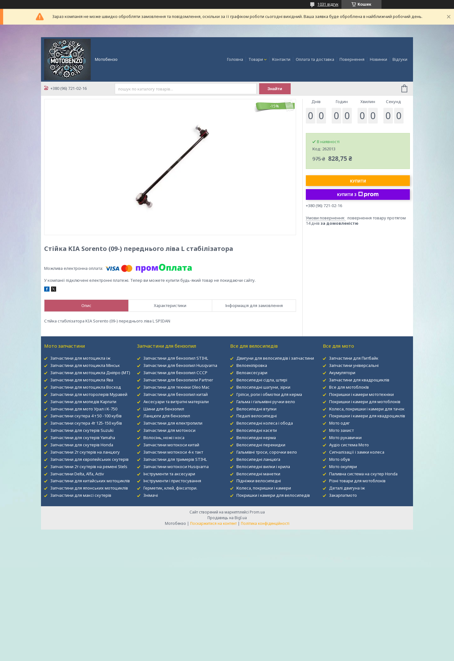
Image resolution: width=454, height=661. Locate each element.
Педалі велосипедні (256, 416)
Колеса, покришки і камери (263, 488)
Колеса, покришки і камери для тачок (367, 409)
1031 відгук (327, 4)
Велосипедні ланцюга (258, 459)
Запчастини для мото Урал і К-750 (83, 409)
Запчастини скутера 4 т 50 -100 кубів (86, 416)
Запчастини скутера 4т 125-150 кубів (86, 423)
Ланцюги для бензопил (166, 416)
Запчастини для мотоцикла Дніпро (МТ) (90, 372)
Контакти (281, 59)
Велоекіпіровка (251, 365)
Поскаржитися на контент (213, 523)
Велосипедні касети (256, 430)
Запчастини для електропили (172, 423)
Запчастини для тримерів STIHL (175, 459)
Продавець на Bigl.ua (227, 517)
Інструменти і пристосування (172, 481)
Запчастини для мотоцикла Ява (81, 380)
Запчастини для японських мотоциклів (89, 488)
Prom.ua (257, 512)
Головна (235, 59)
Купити (358, 181)
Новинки (378, 59)
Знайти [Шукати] (274, 88)
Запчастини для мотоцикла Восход (85, 387)
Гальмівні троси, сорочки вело (266, 452)
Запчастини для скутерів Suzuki (82, 430)
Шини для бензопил (163, 409)
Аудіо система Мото (349, 445)
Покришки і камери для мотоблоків (364, 401)
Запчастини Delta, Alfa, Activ (77, 474)
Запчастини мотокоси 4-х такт (173, 452)
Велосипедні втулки (256, 409)
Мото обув (339, 459)
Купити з (358, 194)
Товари (255, 59)
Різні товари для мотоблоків (357, 481)
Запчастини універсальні (354, 365)
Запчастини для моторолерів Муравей (88, 394)
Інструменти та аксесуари (169, 474)
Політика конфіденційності (265, 523)
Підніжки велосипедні (258, 481)
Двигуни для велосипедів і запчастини (275, 358)
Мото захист (341, 430)
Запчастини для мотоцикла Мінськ (85, 365)
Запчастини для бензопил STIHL (175, 358)
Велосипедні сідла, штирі (261, 380)
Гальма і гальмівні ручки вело (265, 401)
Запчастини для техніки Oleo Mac (176, 387)
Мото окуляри (343, 466)
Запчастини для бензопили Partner (178, 380)
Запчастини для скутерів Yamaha (82, 437)
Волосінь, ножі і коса (163, 437)
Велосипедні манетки (258, 474)
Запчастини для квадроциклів (359, 380)
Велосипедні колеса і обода (264, 423)
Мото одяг (339, 423)
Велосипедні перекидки (260, 445)
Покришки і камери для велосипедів (273, 495)
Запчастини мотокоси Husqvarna (176, 466)
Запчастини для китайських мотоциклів (90, 481)
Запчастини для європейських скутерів (89, 459)
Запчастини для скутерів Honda (81, 445)
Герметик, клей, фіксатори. (170, 488)
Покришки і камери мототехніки (361, 394)
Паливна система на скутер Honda (363, 474)
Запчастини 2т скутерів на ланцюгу (85, 452)
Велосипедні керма (256, 437)
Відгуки (400, 59)
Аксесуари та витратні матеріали (176, 401)
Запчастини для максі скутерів (80, 495)
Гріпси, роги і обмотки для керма (269, 394)
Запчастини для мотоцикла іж (80, 358)
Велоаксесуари (251, 372)
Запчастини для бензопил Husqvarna (180, 365)
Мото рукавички (345, 437)
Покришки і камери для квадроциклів (367, 416)
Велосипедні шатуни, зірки (263, 387)
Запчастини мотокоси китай (171, 445)
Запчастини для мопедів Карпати (83, 401)
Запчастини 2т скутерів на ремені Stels (88, 466)
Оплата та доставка (315, 59)
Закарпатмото (343, 495)
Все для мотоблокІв (349, 387)
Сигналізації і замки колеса (356, 452)
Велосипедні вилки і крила (263, 466)
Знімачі (150, 495)
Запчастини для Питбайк (353, 358)
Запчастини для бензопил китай (175, 394)
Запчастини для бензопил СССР (175, 372)
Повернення (352, 59)
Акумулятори (342, 372)
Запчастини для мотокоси (169, 430)
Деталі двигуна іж (347, 488)
